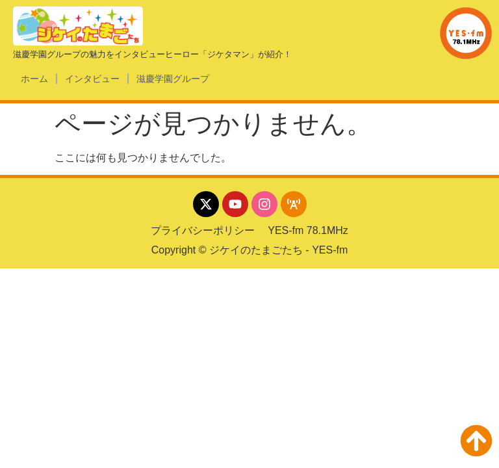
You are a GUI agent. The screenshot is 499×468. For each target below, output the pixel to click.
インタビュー (92, 78)
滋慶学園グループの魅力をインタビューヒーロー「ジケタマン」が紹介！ (152, 54)
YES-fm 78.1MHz (308, 230)
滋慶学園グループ (172, 78)
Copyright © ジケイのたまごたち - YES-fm (249, 249)
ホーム (34, 78)
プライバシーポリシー (203, 230)
